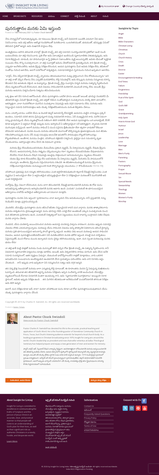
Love (120, 141)
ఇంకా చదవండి (51, 447)
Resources (37, 16)
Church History (125, 57)
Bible (120, 37)
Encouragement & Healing (130, 77)
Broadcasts (20, 16)
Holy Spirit (123, 117)
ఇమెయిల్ (87, 410)
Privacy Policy (90, 418)
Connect (64, 16)
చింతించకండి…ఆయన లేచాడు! (18, 380)
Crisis (120, 61)
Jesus (120, 133)
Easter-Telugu (19, 307)
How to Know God (126, 121)
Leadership (123, 137)
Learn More (12, 441)
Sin (119, 177)
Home (5, 16)
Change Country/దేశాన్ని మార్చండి (138, 6)
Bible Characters (126, 41)
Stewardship (124, 185)
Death (121, 65)
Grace (121, 109)
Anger (121, 33)
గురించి (105, 16)
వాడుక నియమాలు (91, 430)
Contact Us (89, 406)
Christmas (123, 49)
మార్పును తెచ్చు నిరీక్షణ (100, 380)
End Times (123, 81)
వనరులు (51, 16)
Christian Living (125, 45)
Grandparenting (125, 113)
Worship (122, 201)
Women (122, 193)
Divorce (121, 69)
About (94, 16)
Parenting (122, 157)
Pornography (124, 165)
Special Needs (125, 181)
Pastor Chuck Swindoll (43, 32)
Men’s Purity (124, 153)
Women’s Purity (125, 197)
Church (121, 53)
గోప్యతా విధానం (90, 422)
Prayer (121, 169)
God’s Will (122, 105)
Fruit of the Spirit (125, 97)
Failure (121, 85)
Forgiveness (124, 89)
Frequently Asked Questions (97, 414)
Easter (121, 73)
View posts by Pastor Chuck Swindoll (40, 320)
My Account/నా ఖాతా (109, 6)
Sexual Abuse (124, 173)
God (120, 101)
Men (120, 149)
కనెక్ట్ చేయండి (80, 16)
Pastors (122, 161)
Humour (122, 125)
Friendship (123, 93)
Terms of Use (90, 426)
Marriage (122, 145)
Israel (121, 129)
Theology (122, 189)
